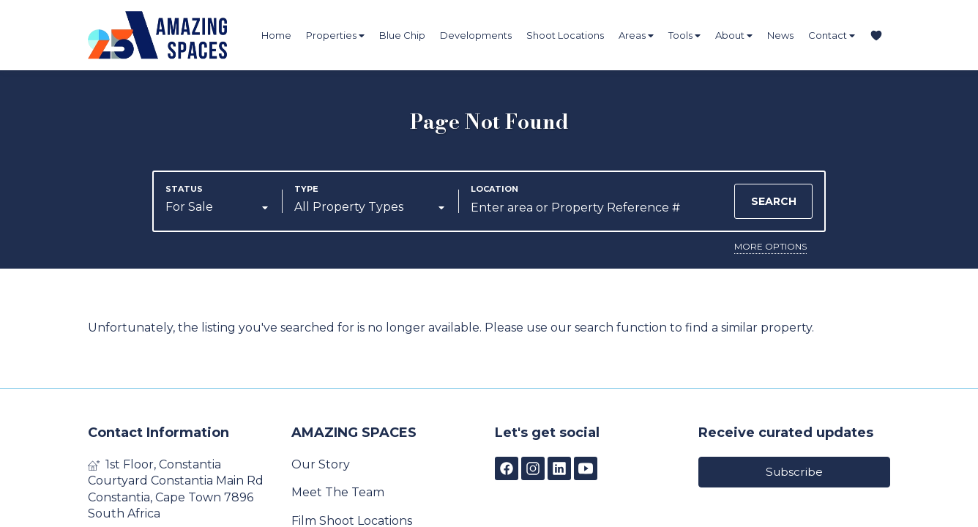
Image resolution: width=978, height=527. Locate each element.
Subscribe (794, 472)
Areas (636, 35)
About (734, 35)
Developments (476, 35)
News (780, 35)
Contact (831, 35)
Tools (684, 35)
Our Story (320, 464)
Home (276, 35)
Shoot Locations (565, 35)
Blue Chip (402, 35)
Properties (335, 35)
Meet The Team (337, 492)
